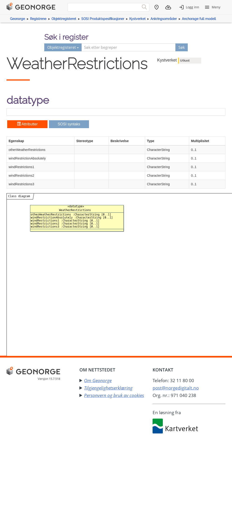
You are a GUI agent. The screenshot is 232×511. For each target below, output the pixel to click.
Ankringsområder (163, 19)
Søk (181, 47)
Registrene (38, 19)
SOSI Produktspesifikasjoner (102, 19)
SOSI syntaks (69, 124)
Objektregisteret (63, 19)
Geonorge (17, 19)
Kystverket (137, 19)
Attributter (27, 124)
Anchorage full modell (199, 19)
